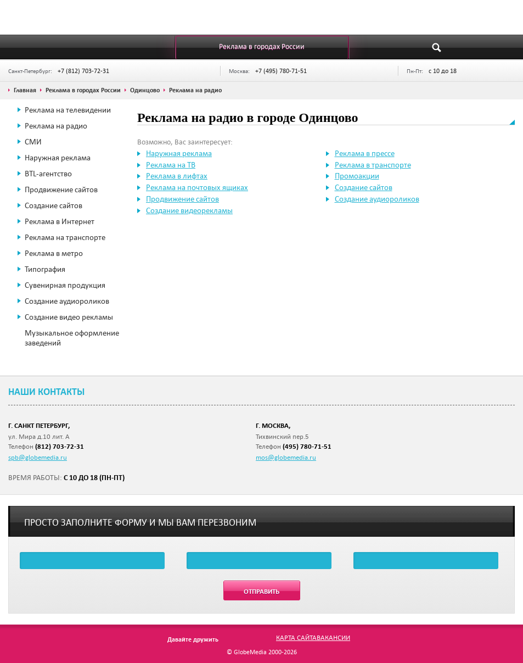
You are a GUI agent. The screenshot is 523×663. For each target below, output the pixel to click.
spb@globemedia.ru (37, 457)
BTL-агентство (48, 174)
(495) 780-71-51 (307, 446)
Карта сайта (296, 637)
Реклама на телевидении (68, 110)
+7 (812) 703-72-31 (83, 70)
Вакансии (333, 637)
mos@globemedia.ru (286, 457)
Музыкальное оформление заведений (72, 338)
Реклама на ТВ (170, 165)
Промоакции (357, 176)
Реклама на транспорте (65, 237)
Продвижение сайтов (61, 189)
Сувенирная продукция (65, 285)
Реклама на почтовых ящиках (197, 187)
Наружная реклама (58, 158)
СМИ (33, 142)
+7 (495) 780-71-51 (281, 70)
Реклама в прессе (365, 153)
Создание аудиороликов (67, 301)
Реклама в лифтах (176, 176)
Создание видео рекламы (69, 317)
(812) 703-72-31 (59, 446)
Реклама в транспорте (373, 165)
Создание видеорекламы (189, 210)
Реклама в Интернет (59, 221)
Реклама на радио (56, 126)
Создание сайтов (53, 205)
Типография (45, 269)
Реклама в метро (54, 253)
